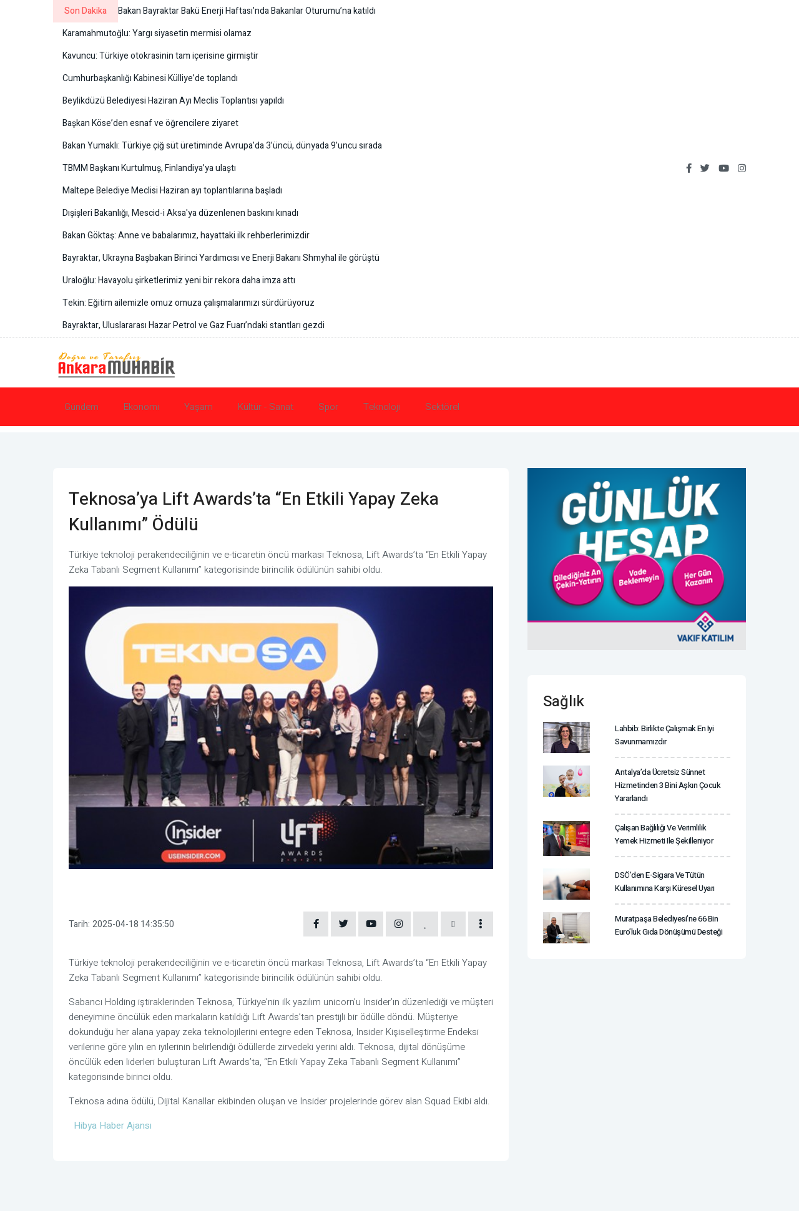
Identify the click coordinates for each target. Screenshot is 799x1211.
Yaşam (198, 407)
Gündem (81, 407)
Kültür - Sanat (265, 407)
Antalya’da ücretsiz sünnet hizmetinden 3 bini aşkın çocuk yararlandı (667, 785)
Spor (328, 407)
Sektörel (442, 407)
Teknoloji (381, 407)
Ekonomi (141, 407)
